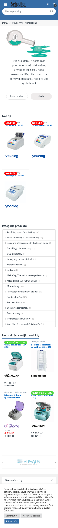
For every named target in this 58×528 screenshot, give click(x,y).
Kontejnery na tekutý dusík (18, 259)
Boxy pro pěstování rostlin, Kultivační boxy (25, 243)
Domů (5, 23)
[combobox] (24, 11)
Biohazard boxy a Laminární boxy (21, 237)
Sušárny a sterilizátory (15, 307)
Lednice (9, 270)
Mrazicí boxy (11, 286)
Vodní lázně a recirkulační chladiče (22, 324)
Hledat (51, 11)
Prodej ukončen (13, 297)
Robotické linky (12, 302)
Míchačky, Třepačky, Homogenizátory (23, 275)
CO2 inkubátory (12, 254)
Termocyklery (11, 313)
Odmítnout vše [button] (12, 516)
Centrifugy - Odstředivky (17, 248)
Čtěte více (9, 510)
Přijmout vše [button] (11, 521)
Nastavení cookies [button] (31, 516)
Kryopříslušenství (13, 264)
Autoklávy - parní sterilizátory (19, 232)
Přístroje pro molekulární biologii (20, 291)
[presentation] (55, 462)
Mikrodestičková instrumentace (20, 281)
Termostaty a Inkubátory (16, 318)
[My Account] (47, 4)
